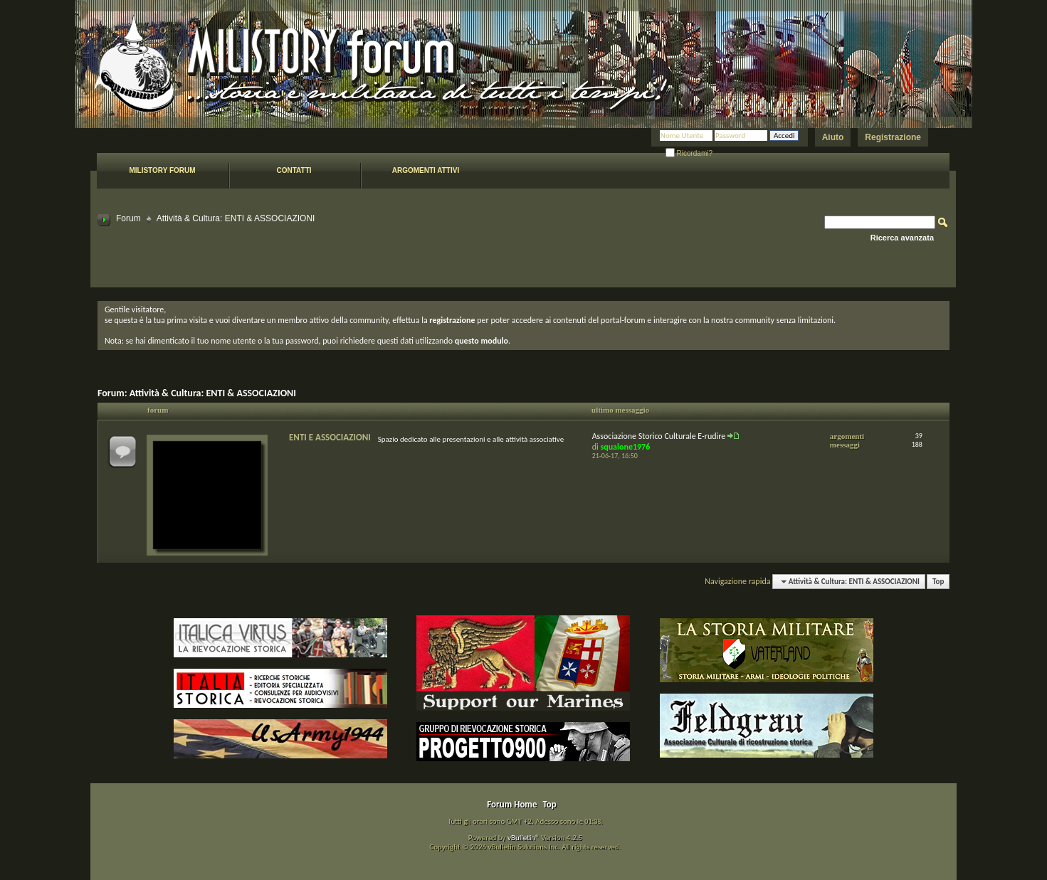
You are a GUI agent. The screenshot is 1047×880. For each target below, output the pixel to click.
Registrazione (893, 137)
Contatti (293, 170)
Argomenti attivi (425, 170)
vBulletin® (523, 837)
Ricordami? (688, 153)
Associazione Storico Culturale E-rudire (659, 436)
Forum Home (512, 804)
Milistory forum (162, 170)
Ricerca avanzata (902, 237)
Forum (128, 218)
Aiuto (833, 137)
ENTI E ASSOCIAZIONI (330, 437)
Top (938, 581)
